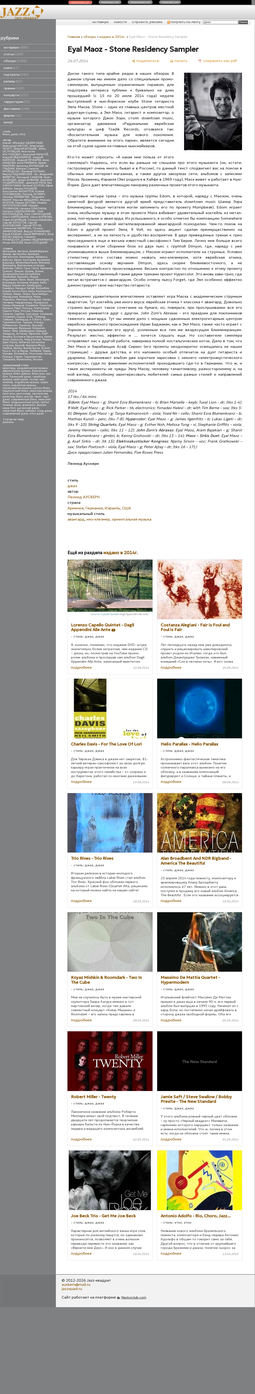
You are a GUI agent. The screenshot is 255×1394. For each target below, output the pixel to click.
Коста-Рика (19, 291)
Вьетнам (8, 268)
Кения (48, 336)
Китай (31, 288)
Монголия (35, 353)
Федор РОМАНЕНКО (37, 231)
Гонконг (8, 271)
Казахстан (19, 285)
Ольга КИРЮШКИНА (16, 216)
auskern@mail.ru (76, 1284)
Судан (20, 316)
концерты (16, 95)
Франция (25, 328)
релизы (13, 81)
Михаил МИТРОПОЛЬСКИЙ (25, 204)
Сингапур (32, 314)
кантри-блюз (41, 388)
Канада (20, 288)
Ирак (22, 279)
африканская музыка (16, 370)
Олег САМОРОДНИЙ (37, 214)
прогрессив (40, 393)
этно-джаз (37, 413)
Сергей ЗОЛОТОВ (14, 222)
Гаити (35, 268)
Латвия (7, 294)
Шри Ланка (10, 342)
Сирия (18, 356)
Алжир (7, 254)
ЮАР (45, 333)
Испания (22, 282)
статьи (13, 54)
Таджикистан (32, 356)
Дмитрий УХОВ (36, 182)
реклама (8, 422)
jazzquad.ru (72, 1288)
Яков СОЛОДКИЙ (35, 242)
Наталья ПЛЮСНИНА (33, 208)
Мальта (47, 339)
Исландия (9, 282)
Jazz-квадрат (26, 17)
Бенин (18, 259)
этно (22, 134)
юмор (8, 122)
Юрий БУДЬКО (12, 234)
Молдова (35, 299)
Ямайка (7, 336)
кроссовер (23, 393)
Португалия (41, 308)
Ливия (47, 350)
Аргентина (19, 254)
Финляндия (10, 328)
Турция (27, 322)
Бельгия (8, 259)
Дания (39, 271)
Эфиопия (34, 333)
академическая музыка (32, 368)
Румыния (37, 311)
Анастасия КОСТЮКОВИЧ (19, 153)
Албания (24, 342)
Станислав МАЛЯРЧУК (17, 228)
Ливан (17, 294)
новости (120, 22)
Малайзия (25, 296)
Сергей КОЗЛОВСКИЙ (20, 224)
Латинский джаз (20, 376)
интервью (16, 47)
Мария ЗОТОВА (25, 202)
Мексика (21, 299)
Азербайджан (38, 251)
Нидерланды (23, 302)
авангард (9, 368)
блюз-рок (38, 373)
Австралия (9, 251)
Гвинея (17, 348)
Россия (25, 311)
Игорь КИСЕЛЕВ (13, 242)
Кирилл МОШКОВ (25, 188)
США (29, 316)
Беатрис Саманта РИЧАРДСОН (21, 170)
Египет (45, 348)
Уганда (38, 322)
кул (48, 373)
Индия (34, 276)
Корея (7, 291)
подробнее (81, 667)
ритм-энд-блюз (13, 396)
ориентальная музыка (17, 388)
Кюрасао (17, 339)
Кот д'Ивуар (20, 350)
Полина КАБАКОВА (40, 219)
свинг (37, 396)
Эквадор (9, 333)
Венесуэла (9, 265)
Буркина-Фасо (35, 345)
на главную (100, 22)
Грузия (29, 271)
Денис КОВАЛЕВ (28, 180)
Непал (47, 299)
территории (17, 102)
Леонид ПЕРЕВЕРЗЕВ (16, 197)
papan (7, 142)
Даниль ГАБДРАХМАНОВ (37, 239)
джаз (14, 134)
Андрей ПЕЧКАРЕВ (29, 160)
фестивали (16, 109)
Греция (18, 271)
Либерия (35, 350)
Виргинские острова (30, 265)
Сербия (19, 314)
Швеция (41, 330)
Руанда (8, 356)
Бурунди (8, 262)
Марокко (9, 299)
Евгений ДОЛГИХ (33, 185)
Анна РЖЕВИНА (27, 162)
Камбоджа (34, 285)
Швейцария (27, 330)
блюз (6, 134)
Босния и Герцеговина (28, 336)
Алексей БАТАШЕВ (25, 148)
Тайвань (8, 319)
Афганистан (10, 256)
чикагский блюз (13, 410)
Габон (19, 268)
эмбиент (30, 410)
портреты (16, 75)
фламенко (28, 405)
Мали (37, 296)
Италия (33, 282)
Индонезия (10, 279)
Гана (27, 268)
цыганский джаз (28, 408)
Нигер (48, 353)
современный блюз (24, 399)
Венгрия (44, 262)
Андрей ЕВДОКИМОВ (17, 157)
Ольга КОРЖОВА (41, 216)
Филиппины (24, 359)
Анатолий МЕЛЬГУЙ (35, 154)
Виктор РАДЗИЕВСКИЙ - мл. (20, 174)
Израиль (22, 276)
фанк (17, 405)
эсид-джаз (44, 410)
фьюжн (41, 405)
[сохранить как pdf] (217, 60)
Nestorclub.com (133, 1297)
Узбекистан (10, 325)
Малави (8, 353)
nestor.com (80, 2)
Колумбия (42, 288)
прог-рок (9, 393)
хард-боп (9, 408)
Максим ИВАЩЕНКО (26, 200)
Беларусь (41, 256)
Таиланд (39, 316)
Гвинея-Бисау (31, 348)
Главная (73, 37)
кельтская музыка (40, 390)
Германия (46, 268)
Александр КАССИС (15, 145)
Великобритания (27, 262)
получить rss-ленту (184, 22)
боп (5, 376)
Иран (30, 279)
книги (11, 68)
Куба (31, 291)
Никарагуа (41, 302)
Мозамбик (21, 353)
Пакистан (45, 305)
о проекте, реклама (147, 22)
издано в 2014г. (112, 37)
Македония (10, 296)
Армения (33, 254)
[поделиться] (145, 60)
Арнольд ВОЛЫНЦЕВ (30, 165)
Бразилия (43, 259)
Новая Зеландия (13, 305)
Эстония (21, 333)
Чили (14, 330)
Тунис (47, 319)
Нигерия (8, 302)
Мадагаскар (32, 339)
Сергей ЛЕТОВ (31, 225)
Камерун (8, 288)
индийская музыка (23, 385)
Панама (8, 308)
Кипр (6, 339)
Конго (7, 350)
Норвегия (32, 305)
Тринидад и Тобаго (28, 319)
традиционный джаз (25, 402)
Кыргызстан (44, 291)
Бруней (20, 345)
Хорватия (38, 328)
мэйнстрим (20, 379)
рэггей (28, 396)
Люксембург (40, 294)
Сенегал (8, 314)
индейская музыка (27, 382)
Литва (26, 294)
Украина (24, 325)
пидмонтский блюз (15, 390)
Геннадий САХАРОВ (29, 177)
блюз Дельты (21, 373)
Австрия (22, 251)
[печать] (178, 60)
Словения (9, 316)
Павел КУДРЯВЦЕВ (14, 219)
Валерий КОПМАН (33, 171)
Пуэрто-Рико (11, 311)
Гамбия (7, 348)
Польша (27, 308)
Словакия (46, 314)
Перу (17, 308)
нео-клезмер (98, 519)
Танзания (9, 359)
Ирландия (42, 279)
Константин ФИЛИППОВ (18, 191)
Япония (38, 359)
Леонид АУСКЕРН (33, 194)
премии (14, 88)
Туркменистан (12, 322)
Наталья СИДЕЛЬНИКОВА (19, 211)
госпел (33, 379)
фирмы (12, 115)
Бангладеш (26, 256)
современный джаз (15, 413)
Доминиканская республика (21, 274)
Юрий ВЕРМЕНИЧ (34, 234)
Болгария (29, 259)
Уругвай (37, 325)
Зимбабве (9, 276)
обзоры (15, 61)
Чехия (6, 330)
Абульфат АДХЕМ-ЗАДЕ (28, 142)
